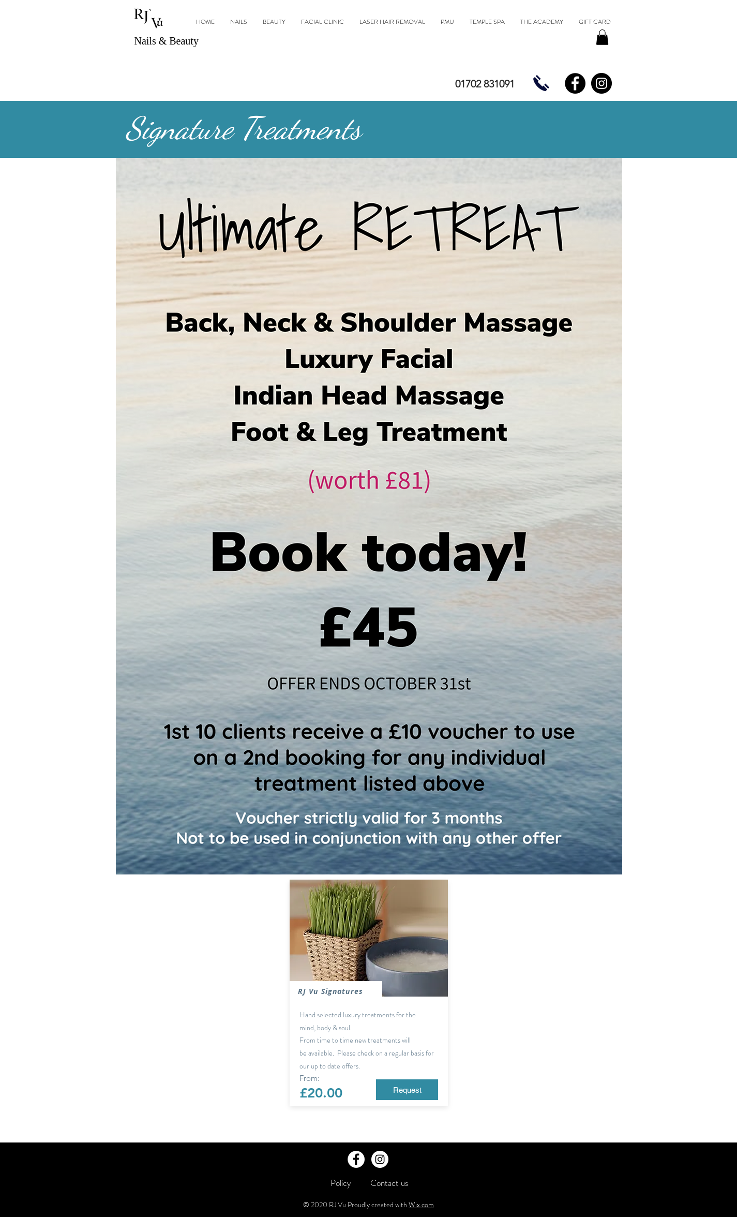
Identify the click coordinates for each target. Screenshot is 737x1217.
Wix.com (421, 1204)
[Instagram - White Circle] (379, 1159)
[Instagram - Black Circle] (601, 83)
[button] (602, 37)
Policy (340, 1183)
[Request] (407, 1089)
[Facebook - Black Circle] (575, 83)
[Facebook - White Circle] (356, 1159)
